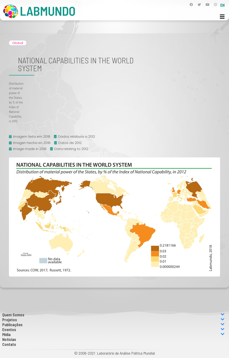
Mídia (113, 334)
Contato (9, 344)
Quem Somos (113, 314)
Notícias (9, 339)
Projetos (113, 319)
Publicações (113, 324)
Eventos (113, 329)
